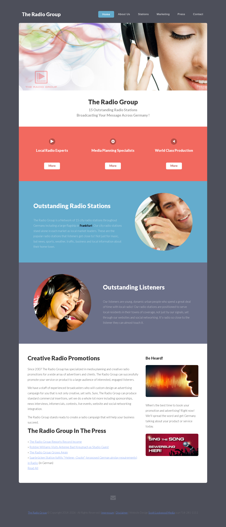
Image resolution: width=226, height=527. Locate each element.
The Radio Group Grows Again (49, 452)
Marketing (163, 14)
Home (106, 14)
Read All (33, 468)
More (52, 165)
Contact (198, 14)
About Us (124, 14)
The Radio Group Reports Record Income (56, 441)
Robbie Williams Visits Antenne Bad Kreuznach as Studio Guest (69, 447)
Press (181, 14)
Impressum (107, 512)
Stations (143, 14)
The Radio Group (37, 512)
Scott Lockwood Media (161, 512)
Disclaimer (122, 512)
